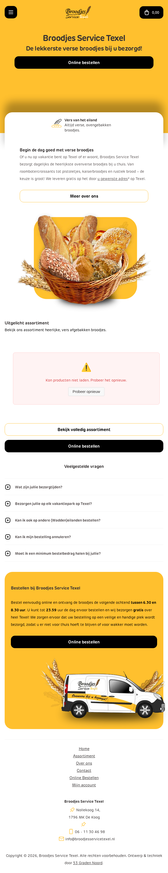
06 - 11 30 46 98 (90, 832)
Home (84, 748)
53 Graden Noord (87, 863)
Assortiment (84, 756)
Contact (84, 770)
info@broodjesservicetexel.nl (90, 839)
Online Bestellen (84, 777)
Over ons (84, 763)
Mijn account (84, 785)
